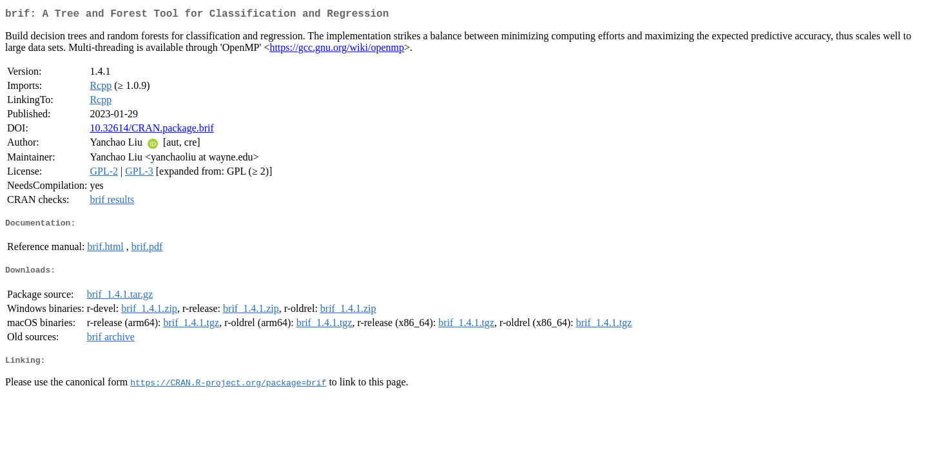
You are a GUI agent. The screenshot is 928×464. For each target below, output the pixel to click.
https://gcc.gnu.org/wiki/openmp (336, 49)
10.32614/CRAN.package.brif (151, 130)
